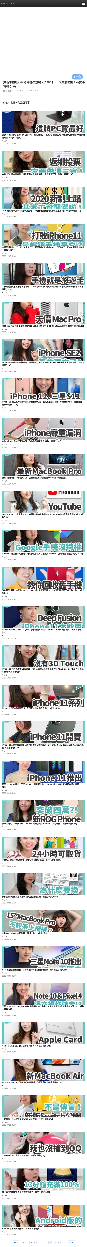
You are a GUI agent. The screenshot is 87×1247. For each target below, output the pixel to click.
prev (16, 1242)
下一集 (77, 76)
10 (58, 1242)
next (71, 1242)
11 (63, 1242)
